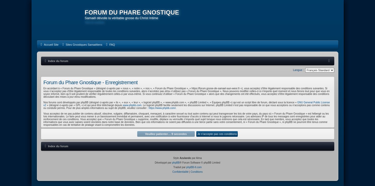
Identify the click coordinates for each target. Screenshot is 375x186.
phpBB (176, 162)
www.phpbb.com (132, 105)
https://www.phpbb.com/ (162, 108)
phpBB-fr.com (194, 167)
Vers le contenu (94, 22)
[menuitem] (49, 44)
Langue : (298, 69)
